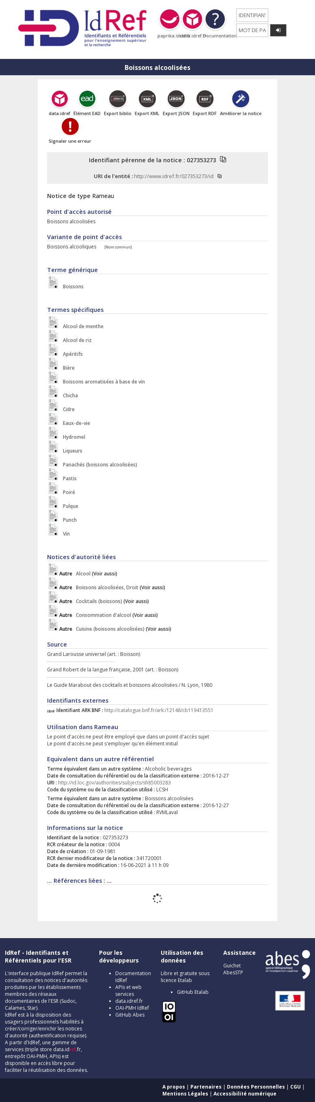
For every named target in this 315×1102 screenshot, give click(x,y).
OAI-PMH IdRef (132, 1007)
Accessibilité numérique (245, 1093)
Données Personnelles (256, 1086)
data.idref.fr (129, 1000)
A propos (173, 1086)
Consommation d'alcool (95, 615)
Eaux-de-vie (74, 423)
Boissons (71, 286)
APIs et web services (128, 990)
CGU (295, 1086)
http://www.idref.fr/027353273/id (174, 176)
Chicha (68, 395)
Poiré (67, 492)
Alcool (75, 573)
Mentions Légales (185, 1093)
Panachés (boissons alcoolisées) (98, 464)
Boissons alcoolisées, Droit (98, 587)
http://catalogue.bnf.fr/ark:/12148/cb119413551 (159, 710)
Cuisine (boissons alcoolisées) (102, 628)
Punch (68, 519)
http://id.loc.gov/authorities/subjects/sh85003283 (114, 782)
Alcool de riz (75, 340)
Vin (64, 533)
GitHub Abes (130, 1014)
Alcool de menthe (81, 326)
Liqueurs (70, 450)
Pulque (68, 506)
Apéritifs (71, 354)
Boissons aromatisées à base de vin (102, 381)
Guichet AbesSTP (233, 969)
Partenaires (206, 1086)
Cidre (67, 409)
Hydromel (72, 436)
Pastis (68, 478)
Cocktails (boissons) (90, 601)
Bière (67, 367)
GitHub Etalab (193, 992)
